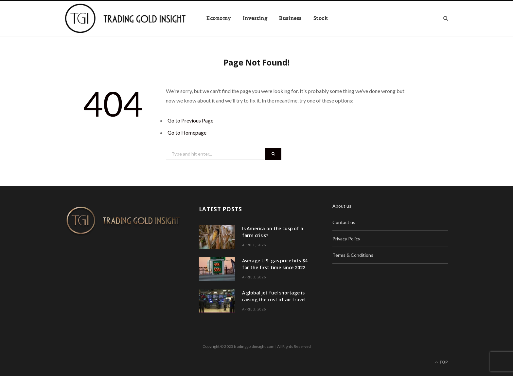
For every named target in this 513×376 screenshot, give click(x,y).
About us (341, 206)
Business (290, 18)
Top (441, 362)
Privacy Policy (346, 238)
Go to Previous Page (190, 120)
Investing (255, 18)
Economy (218, 18)
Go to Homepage (187, 132)
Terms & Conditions (352, 255)
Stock (320, 18)
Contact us (343, 222)
